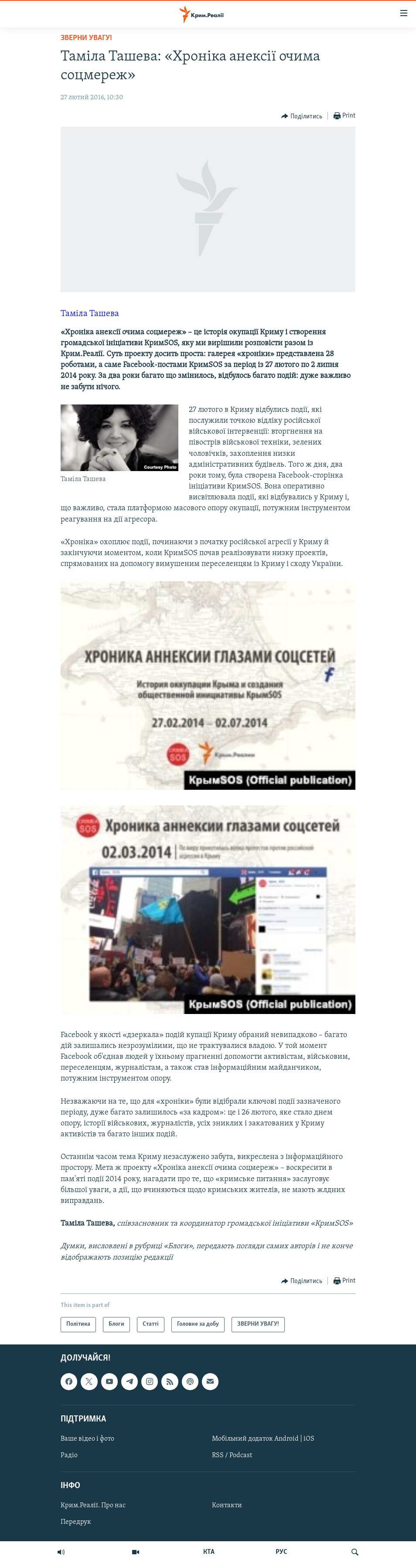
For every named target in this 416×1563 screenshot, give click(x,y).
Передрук (76, 1522)
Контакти (227, 1505)
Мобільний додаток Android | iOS (263, 1438)
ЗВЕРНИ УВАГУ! (86, 38)
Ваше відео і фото (87, 1438)
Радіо (69, 1455)
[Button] (301, 116)
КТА (209, 1552)
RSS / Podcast (232, 1455)
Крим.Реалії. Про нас (93, 1505)
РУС (281, 1552)
